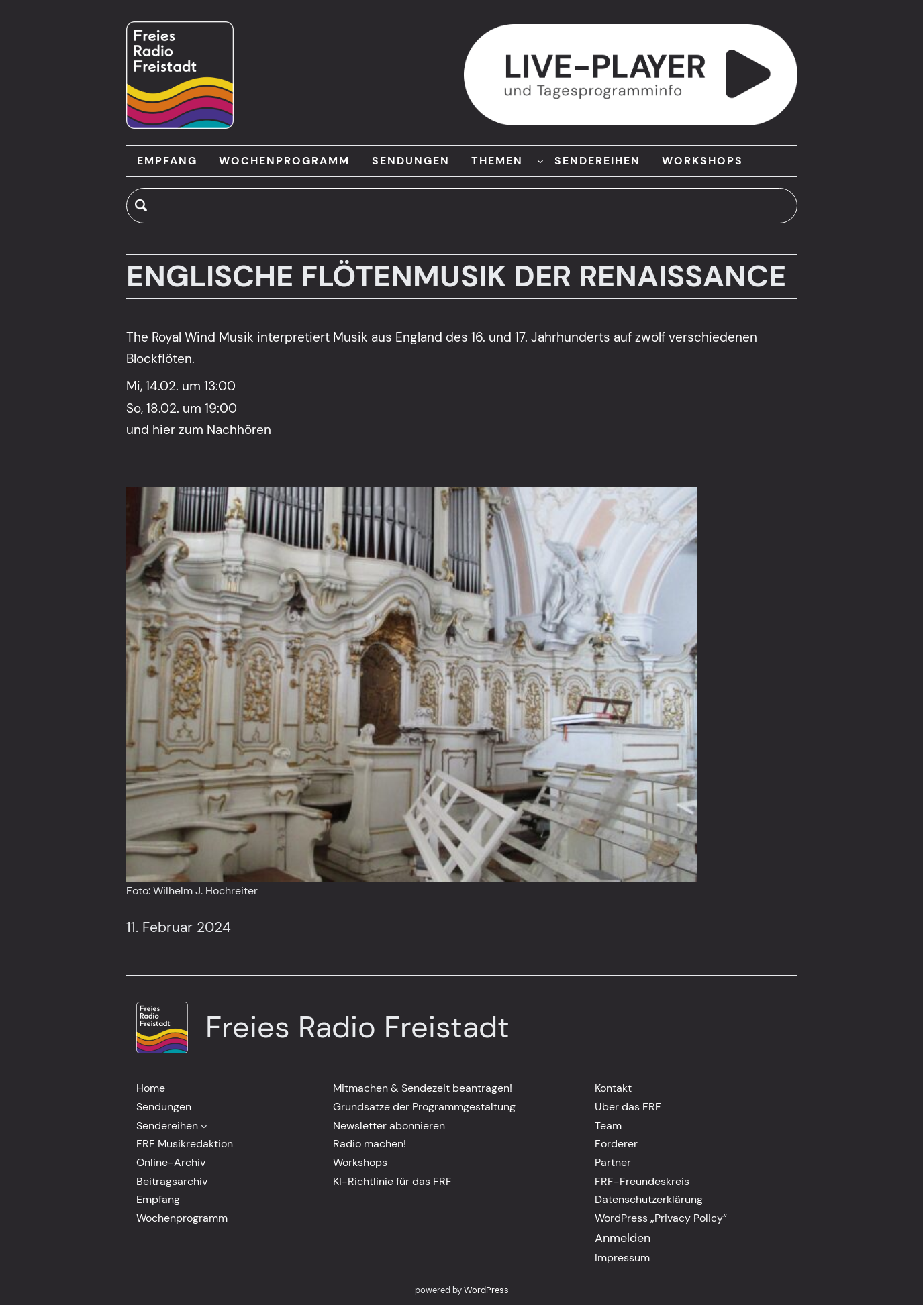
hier (163, 429)
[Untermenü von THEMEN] (540, 161)
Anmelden (622, 1238)
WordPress (486, 1290)
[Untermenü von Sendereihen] (204, 1126)
